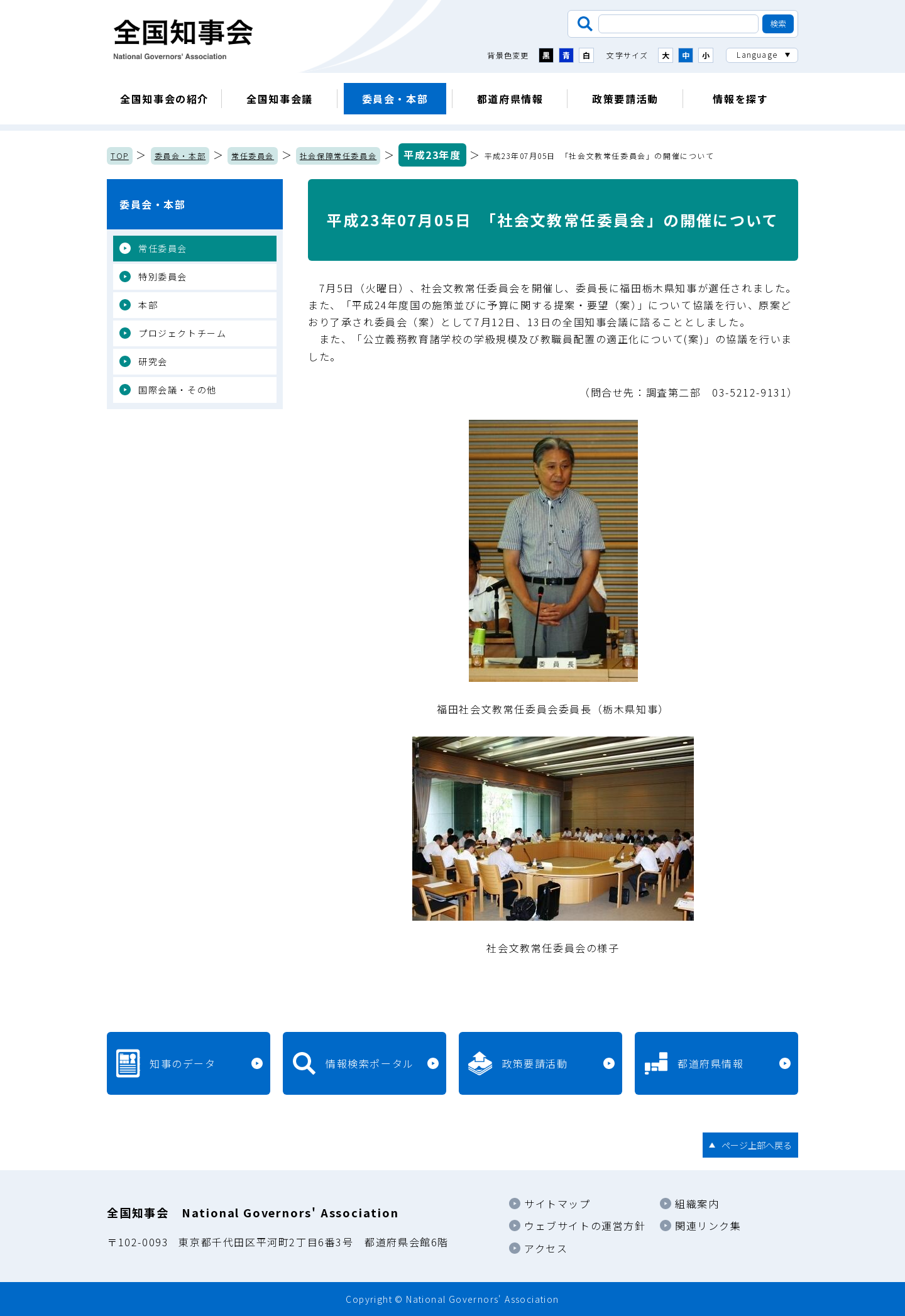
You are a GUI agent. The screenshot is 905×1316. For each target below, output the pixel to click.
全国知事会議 (279, 98)
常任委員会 (252, 155)
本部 (148, 305)
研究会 (153, 361)
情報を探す (740, 98)
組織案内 (697, 1203)
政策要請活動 (625, 98)
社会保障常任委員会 (338, 155)
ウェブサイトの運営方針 (585, 1225)
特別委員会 (162, 276)
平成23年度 (432, 154)
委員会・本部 (395, 98)
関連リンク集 (708, 1225)
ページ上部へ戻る (756, 1145)
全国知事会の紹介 (164, 98)
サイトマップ (557, 1203)
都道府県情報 (510, 98)
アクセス (546, 1248)
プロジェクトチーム (182, 333)
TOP (120, 155)
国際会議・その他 (177, 389)
